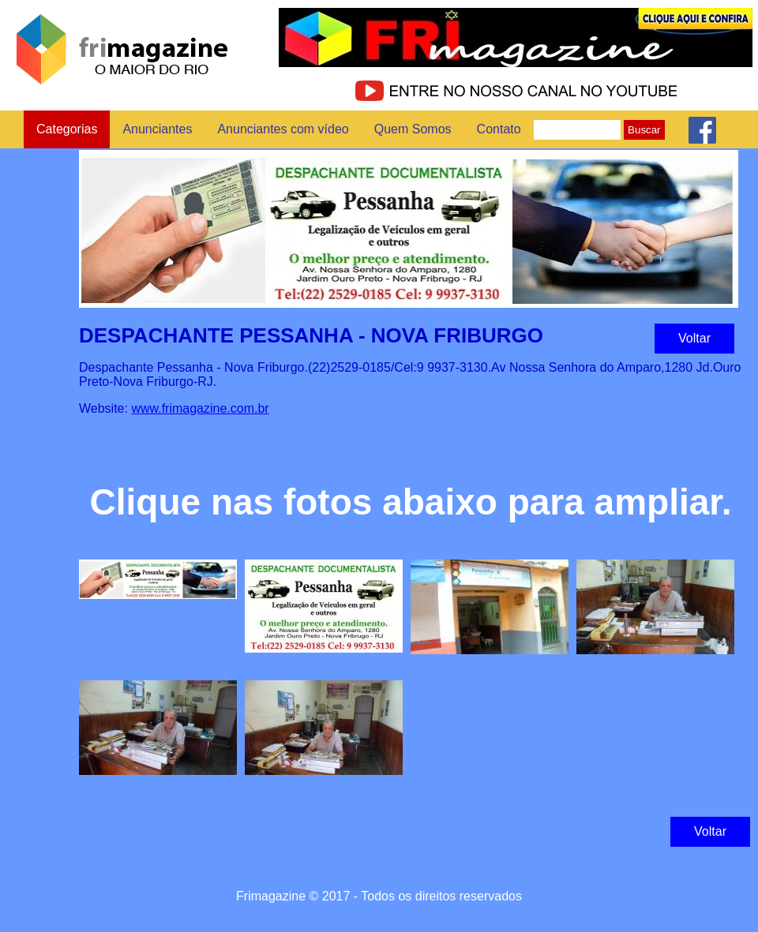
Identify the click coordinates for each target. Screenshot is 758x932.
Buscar (644, 130)
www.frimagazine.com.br (199, 408)
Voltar (694, 338)
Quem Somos (413, 129)
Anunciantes (157, 129)
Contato (499, 129)
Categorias (66, 129)
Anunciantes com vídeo (282, 129)
